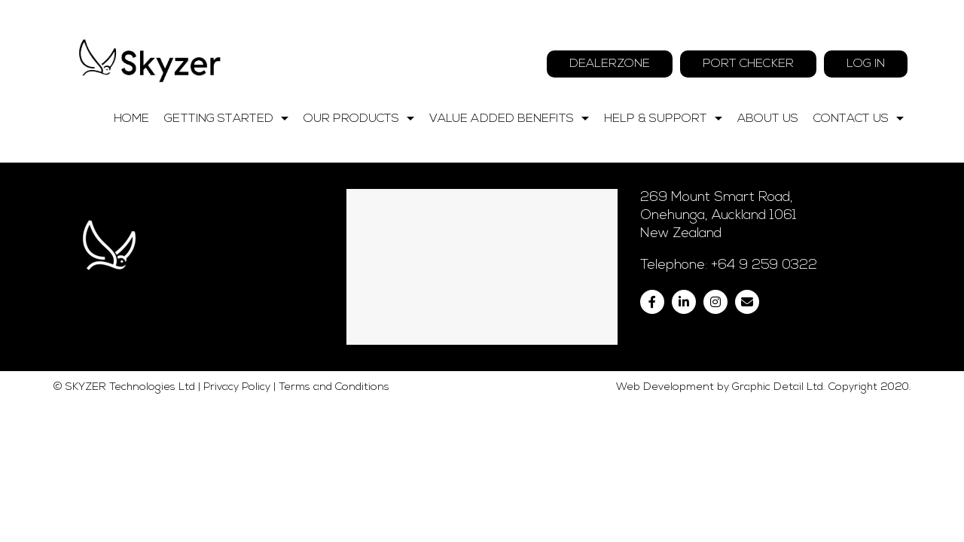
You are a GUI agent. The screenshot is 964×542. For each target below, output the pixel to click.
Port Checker (748, 64)
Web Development (665, 525)
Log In (866, 64)
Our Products (363, 119)
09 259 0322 (825, 32)
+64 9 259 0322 (764, 403)
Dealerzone (609, 64)
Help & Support (667, 119)
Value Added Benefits (512, 119)
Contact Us (862, 119)
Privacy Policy (236, 525)
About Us (767, 119)
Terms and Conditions (334, 525)
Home (131, 119)
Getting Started (230, 119)
